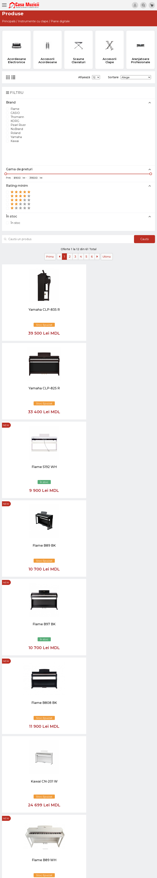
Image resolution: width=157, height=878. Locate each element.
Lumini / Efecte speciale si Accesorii (139, 839)
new (109, 267)
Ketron (113, 777)
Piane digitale (60, 21)
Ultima (107, 256)
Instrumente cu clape (33, 21)
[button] (46, 725)
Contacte (115, 788)
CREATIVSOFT (145, 872)
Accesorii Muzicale (142, 854)
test (111, 781)
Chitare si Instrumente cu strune (140, 773)
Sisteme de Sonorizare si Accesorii (138, 827)
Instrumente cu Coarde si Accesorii (140, 800)
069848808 (72, 769)
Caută (142, 239)
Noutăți (114, 769)
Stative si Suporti (140, 858)
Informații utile (119, 784)
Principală (8, 21)
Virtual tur (115, 773)
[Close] (90, 744)
